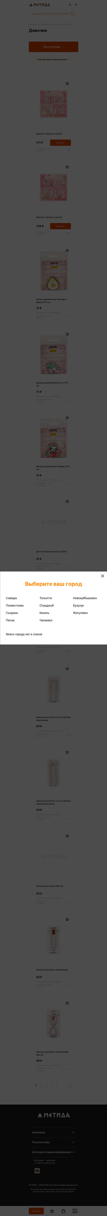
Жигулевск (80, 613)
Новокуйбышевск (85, 598)
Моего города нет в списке (24, 634)
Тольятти (46, 598)
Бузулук (78, 605)
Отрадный (47, 605)
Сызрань (12, 613)
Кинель (44, 613)
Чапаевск (46, 620)
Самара (11, 598)
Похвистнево (15, 605)
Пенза (10, 620)
